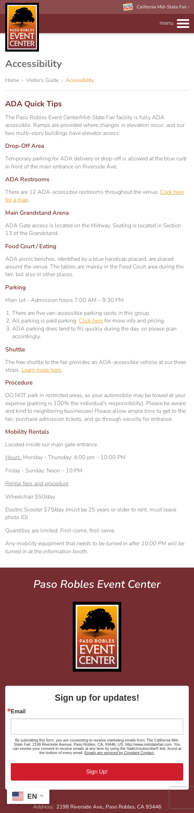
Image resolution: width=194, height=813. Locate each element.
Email (18, 711)
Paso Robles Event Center (22, 27)
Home (12, 80)
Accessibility (80, 80)
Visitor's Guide (42, 80)
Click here (91, 321)
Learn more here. (42, 370)
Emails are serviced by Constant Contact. (119, 753)
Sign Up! (96, 772)
